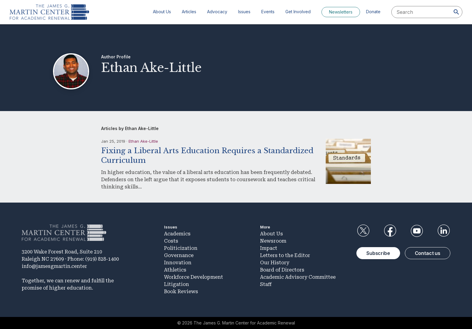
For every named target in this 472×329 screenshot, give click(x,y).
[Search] (456, 12)
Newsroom (273, 241)
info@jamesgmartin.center (54, 266)
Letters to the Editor (285, 255)
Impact (268, 248)
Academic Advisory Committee (298, 277)
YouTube (417, 230)
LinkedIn (443, 230)
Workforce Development (193, 277)
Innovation (177, 262)
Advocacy (217, 11)
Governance (179, 255)
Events (268, 11)
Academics (177, 234)
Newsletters (340, 11)
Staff (266, 284)
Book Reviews (181, 291)
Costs (171, 241)
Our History (274, 262)
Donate (373, 11)
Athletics (175, 270)
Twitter (363, 230)
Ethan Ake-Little (143, 141)
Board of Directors (282, 270)
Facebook (389, 230)
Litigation (176, 284)
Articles (189, 11)
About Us (162, 11)
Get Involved (298, 11)
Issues (244, 11)
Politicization (180, 248)
